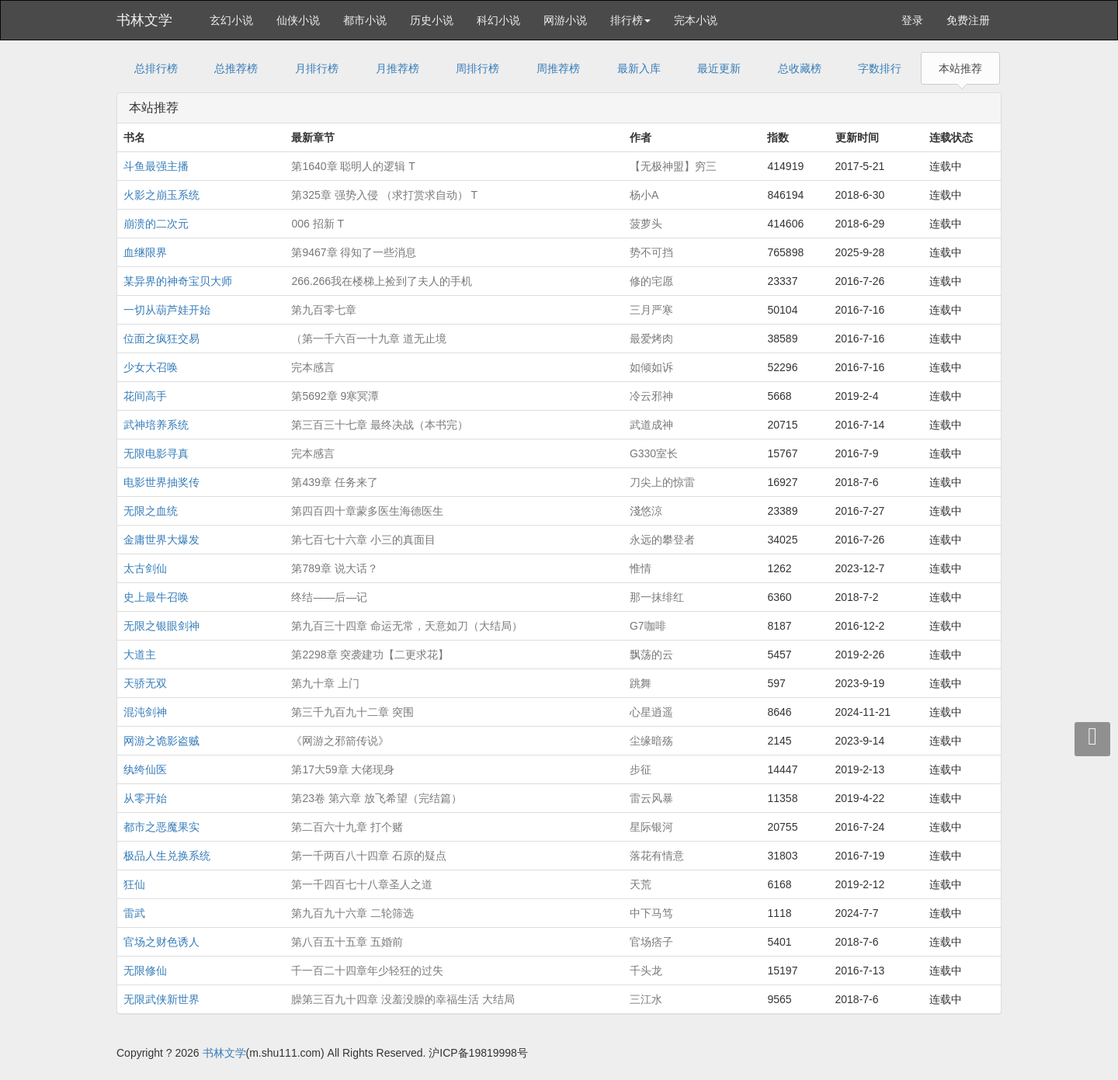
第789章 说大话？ (334, 568)
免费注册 (968, 20)
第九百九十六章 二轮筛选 (352, 913)
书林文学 (144, 20)
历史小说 (431, 20)
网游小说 (565, 20)
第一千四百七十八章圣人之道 (361, 884)
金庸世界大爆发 (161, 539)
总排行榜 (156, 68)
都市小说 (365, 20)
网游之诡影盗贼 (161, 740)
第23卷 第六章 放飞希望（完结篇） (376, 798)
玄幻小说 (231, 20)
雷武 (134, 913)
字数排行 (879, 68)
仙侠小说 (298, 20)
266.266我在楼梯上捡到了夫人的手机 (381, 281)
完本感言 (313, 367)
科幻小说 (498, 20)
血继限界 (145, 252)
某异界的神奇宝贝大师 (177, 281)
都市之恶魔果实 (161, 827)
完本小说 (695, 20)
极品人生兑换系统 (166, 855)
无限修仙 (145, 970)
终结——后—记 (329, 597)
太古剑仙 (145, 568)
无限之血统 (150, 511)
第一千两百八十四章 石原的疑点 (368, 855)
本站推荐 (960, 68)
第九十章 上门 (325, 683)
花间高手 (145, 396)
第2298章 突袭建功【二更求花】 (370, 654)
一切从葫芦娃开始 (166, 310)
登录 (912, 20)
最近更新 (719, 68)
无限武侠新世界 (161, 999)
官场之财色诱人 (161, 942)
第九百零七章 (323, 310)
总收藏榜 (799, 68)
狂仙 (134, 884)
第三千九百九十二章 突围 (352, 712)
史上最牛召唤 (156, 597)
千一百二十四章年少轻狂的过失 (367, 970)
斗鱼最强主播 (156, 166)
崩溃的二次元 (156, 223)
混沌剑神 (145, 712)
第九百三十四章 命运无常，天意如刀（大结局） (407, 626)
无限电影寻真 (156, 453)
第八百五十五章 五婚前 (347, 942)
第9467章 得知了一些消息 (353, 252)
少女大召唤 (150, 367)
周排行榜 (477, 68)
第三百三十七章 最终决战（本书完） (379, 424)
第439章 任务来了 (334, 482)
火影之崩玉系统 (161, 195)
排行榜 (630, 20)
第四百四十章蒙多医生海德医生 (367, 511)
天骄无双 (145, 683)
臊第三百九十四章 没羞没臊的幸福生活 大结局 (403, 999)
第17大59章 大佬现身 (342, 769)
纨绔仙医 (145, 769)
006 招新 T (317, 223)
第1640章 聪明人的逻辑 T (353, 166)
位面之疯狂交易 (161, 338)
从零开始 (145, 798)
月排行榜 (317, 68)
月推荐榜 (397, 68)
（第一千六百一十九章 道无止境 (368, 338)
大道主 (139, 654)
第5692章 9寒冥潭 (335, 396)
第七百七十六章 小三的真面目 (363, 539)
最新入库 (639, 68)
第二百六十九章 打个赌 (347, 827)
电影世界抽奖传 (161, 482)
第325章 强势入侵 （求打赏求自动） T (384, 195)
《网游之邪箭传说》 (340, 740)
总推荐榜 (236, 68)
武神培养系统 (156, 424)
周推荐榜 (558, 68)
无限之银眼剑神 (161, 626)
